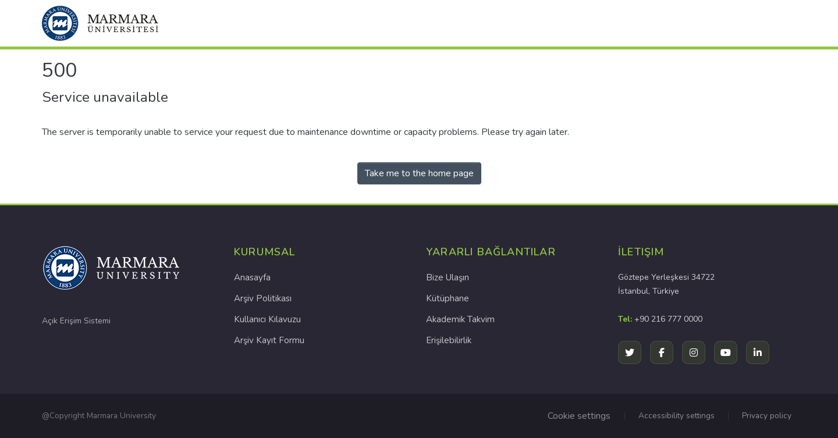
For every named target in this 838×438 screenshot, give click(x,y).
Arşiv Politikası (263, 298)
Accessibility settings (676, 415)
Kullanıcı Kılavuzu (267, 319)
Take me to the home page (419, 173)
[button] (100, 23)
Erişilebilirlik (448, 340)
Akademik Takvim (460, 319)
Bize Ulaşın (447, 277)
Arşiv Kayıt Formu (269, 340)
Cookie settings (579, 415)
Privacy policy (766, 415)
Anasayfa (252, 277)
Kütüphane (447, 298)
